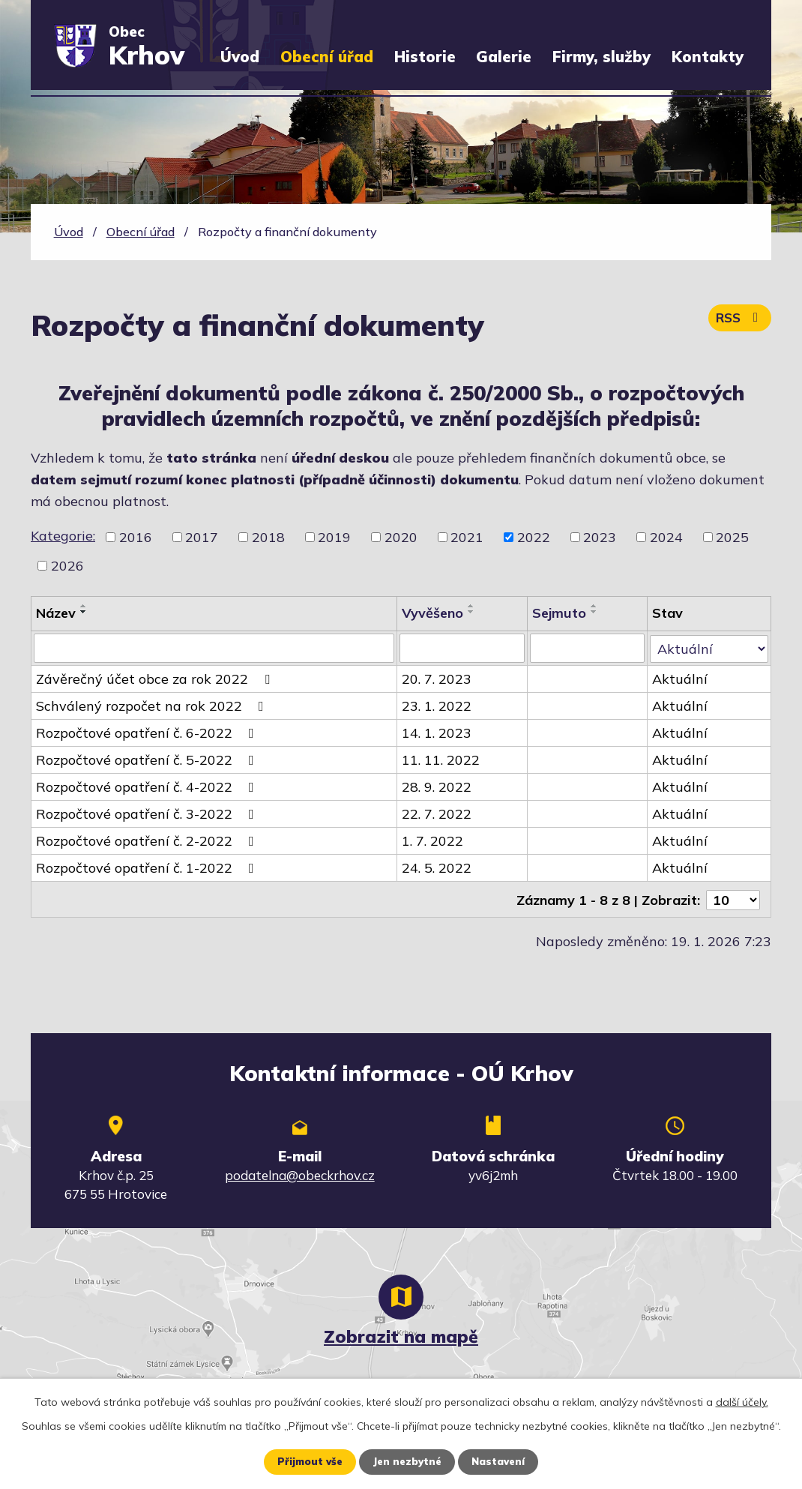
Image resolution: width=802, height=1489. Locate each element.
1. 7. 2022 (432, 840)
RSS (738, 321)
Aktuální (680, 678)
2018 (268, 537)
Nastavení (502, 1461)
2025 (732, 537)
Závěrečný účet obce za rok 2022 (156, 678)
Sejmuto (560, 613)
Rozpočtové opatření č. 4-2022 (148, 786)
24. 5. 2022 (436, 867)
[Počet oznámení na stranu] (733, 898)
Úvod (239, 56)
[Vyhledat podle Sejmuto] (588, 648)
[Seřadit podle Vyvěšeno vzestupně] (471, 606)
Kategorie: (63, 535)
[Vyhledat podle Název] (214, 648)
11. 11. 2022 (441, 759)
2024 (666, 537)
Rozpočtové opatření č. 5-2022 (148, 759)
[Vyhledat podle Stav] (709, 647)
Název (56, 613)
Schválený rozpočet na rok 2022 (153, 705)
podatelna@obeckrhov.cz (300, 1174)
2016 (135, 537)
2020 (401, 537)
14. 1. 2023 (436, 732)
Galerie (503, 56)
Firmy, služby (601, 56)
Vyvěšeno (432, 613)
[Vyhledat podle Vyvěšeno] (462, 648)
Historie (425, 56)
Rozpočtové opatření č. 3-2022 (148, 813)
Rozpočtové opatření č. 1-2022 (148, 867)
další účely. (742, 1401)
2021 (466, 537)
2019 (334, 537)
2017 (201, 537)
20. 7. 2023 (436, 678)
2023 (599, 537)
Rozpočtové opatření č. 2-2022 (148, 840)
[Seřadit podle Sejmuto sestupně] (595, 612)
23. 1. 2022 (436, 705)
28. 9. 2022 (436, 786)
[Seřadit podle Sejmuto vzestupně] (595, 606)
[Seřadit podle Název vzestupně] (84, 606)
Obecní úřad (326, 56)
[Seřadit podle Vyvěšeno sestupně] (471, 612)
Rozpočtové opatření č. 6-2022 (148, 732)
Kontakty (708, 56)
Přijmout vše (305, 1461)
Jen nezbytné (406, 1461)
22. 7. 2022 (436, 813)
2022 (533, 537)
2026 (67, 565)
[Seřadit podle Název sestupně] (84, 612)
